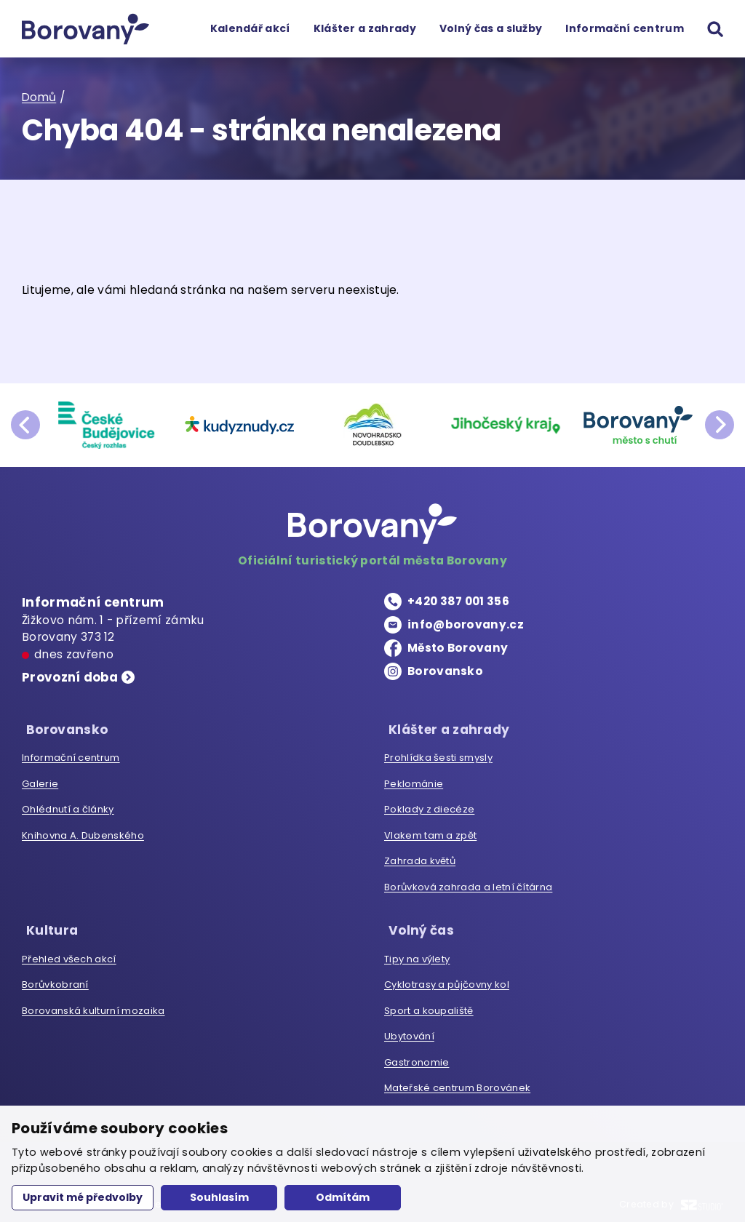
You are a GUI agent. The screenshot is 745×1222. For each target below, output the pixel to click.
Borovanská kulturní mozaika (93, 1004)
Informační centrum (624, 28)
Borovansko (445, 671)
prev (25, 424)
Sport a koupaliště (429, 1004)
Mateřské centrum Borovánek (457, 1082)
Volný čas (418, 924)
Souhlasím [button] (219, 1197)
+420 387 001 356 (459, 601)
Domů (39, 97)
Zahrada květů (419, 858)
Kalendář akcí (250, 28)
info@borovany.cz (466, 624)
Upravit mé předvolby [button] (83, 1197)
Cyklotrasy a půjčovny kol (446, 979)
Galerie (40, 781)
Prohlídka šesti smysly (438, 755)
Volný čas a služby (491, 28)
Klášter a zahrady (364, 28)
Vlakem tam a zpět (430, 832)
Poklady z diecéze (429, 806)
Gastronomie (416, 1056)
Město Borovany (458, 647)
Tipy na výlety (417, 952)
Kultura (48, 924)
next (719, 424)
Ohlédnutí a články (68, 806)
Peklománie (413, 781)
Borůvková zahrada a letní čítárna (468, 884)
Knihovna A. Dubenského (83, 832)
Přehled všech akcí (69, 952)
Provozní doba (72, 678)
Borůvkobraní (55, 979)
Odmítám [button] (343, 1197)
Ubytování (409, 1030)
